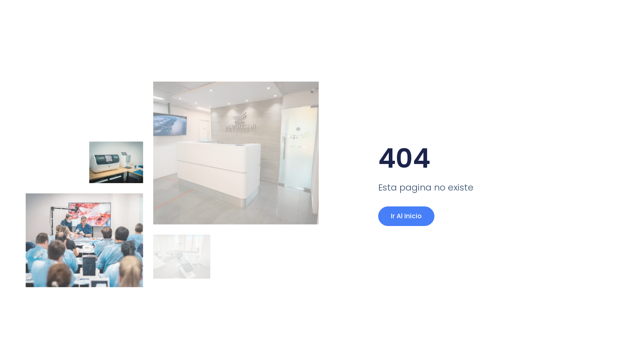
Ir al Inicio (406, 216)
